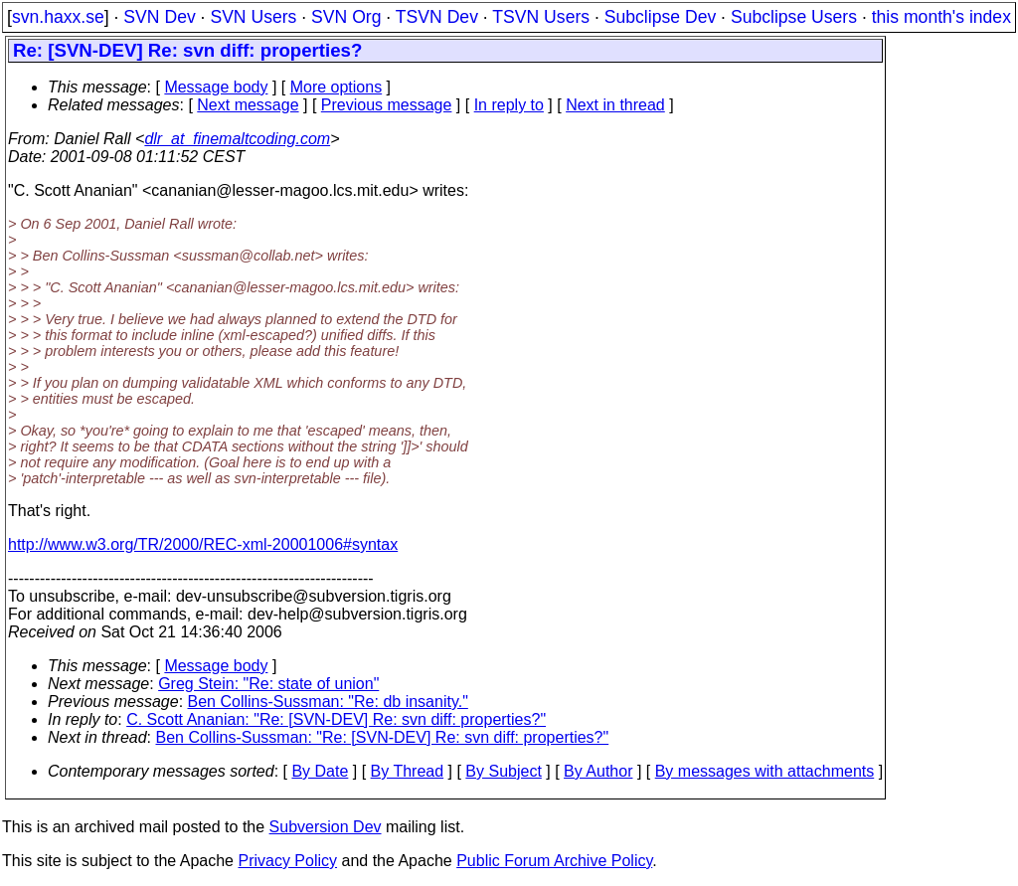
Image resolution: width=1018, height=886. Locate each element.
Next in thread (615, 104)
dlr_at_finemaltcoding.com (237, 138)
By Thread (407, 771)
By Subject (503, 771)
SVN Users (253, 17)
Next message (247, 104)
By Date (319, 771)
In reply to (509, 104)
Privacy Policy (287, 860)
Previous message (386, 104)
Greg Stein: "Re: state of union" (268, 683)
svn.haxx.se (58, 17)
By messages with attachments (765, 771)
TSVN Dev (437, 17)
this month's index (941, 17)
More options (336, 87)
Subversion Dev (325, 826)
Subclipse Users (794, 17)
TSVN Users (541, 17)
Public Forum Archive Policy (554, 860)
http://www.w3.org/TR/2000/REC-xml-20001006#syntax (203, 544)
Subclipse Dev (660, 17)
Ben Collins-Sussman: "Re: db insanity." (328, 701)
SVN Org (346, 17)
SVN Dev (159, 17)
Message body (215, 87)
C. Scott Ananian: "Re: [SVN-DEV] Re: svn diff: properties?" (336, 719)
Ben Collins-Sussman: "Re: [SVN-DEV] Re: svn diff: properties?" (382, 737)
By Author (598, 771)
